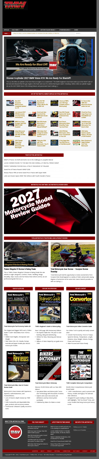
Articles (6, 30)
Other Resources (64, 30)
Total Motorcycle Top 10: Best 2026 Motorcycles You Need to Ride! (36, 440)
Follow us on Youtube (79, 430)
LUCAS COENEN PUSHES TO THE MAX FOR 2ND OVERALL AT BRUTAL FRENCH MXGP (31, 163)
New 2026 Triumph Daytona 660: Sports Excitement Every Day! (37, 427)
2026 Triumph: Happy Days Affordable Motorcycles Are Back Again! (19, 144)
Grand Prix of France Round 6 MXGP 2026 (17, 169)
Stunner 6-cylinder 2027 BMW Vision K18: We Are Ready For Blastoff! (38, 78)
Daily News (15, 30)
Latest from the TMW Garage (61, 422)
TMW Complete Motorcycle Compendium (79, 383)
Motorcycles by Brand (48, 30)
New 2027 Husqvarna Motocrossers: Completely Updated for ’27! (20, 104)
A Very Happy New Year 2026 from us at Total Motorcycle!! (64, 142)
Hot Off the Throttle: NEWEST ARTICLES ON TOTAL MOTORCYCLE (49, 94)
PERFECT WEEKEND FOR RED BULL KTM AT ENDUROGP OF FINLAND (26, 166)
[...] (57, 86)
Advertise (35, 451)
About (42, 451)
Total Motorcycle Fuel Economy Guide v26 (17, 326)
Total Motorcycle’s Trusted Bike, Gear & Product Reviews (49, 238)
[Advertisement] (62, 14)
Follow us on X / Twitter (80, 427)
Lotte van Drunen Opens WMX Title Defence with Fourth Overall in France (27, 176)
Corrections (66, 451)
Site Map (92, 451)
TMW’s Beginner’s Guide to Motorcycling (47, 326)
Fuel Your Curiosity (38, 422)
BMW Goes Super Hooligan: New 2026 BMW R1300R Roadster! (37, 431)
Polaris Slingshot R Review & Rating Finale (20, 269)
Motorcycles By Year (29, 30)
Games (76, 30)
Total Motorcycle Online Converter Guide (79, 326)
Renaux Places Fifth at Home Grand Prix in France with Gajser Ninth (25, 173)
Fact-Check (76, 451)
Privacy (49, 451)
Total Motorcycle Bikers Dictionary (46, 383)
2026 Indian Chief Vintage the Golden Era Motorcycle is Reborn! (38, 444)
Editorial (57, 451)
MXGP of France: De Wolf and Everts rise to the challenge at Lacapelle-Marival (28, 160)
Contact (84, 451)
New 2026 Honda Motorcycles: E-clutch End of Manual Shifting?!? (37, 436)
